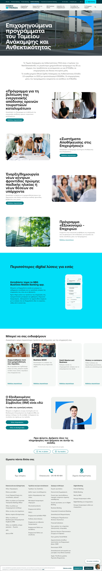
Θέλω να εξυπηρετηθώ (17, 427)
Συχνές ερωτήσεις (56, 488)
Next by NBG (77, 495)
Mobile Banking (78, 492)
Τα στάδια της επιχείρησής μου (74, 7)
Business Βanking (56, 508)
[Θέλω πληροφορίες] (17, 422)
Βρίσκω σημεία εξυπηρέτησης (15, 514)
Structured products (34, 506)
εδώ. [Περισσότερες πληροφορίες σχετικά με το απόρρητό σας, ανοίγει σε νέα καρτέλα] (43, 569)
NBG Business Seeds (50, 7)
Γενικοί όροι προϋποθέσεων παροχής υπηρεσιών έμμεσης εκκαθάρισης (60, 497)
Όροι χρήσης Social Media (59, 536)
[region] (51, 568)
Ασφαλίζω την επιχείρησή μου (61, 7)
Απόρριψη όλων (78, 568)
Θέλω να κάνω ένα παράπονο (15, 511)
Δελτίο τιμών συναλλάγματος (37, 492)
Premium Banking (15, 1)
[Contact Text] (51, 472)
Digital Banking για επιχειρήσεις (83, 501)
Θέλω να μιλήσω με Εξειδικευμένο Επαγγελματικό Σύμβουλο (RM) (15, 519)
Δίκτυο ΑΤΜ (9, 533)
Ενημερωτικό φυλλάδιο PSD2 (37, 515)
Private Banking (25, 1)
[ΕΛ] (81, 2)
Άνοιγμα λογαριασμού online (82, 498)
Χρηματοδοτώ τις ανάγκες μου (38, 7)
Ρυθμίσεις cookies (67, 568)
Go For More (65, 1)
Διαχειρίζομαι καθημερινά (24, 7)
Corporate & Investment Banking (49, 1)
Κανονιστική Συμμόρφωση (59, 492)
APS (7, 530)
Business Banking (35, 1)
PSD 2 (30, 512)
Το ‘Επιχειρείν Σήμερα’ (88, 7)
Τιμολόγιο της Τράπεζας (35, 488)
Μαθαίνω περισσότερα (15, 120)
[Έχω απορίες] (20, 472)
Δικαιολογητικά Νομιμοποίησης (60, 514)
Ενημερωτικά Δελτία (34, 509)
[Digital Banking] (90, 2)
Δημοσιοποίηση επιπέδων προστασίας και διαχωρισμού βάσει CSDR (60, 542)
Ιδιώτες (7, 1)
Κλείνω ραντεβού (11, 492)
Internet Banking (78, 488)
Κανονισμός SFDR (56, 547)
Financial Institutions (57, 523)
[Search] (95, 7)
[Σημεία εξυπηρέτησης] (81, 472)
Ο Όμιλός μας (73, 1)
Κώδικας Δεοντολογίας (35, 519)
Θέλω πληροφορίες (12, 488)
